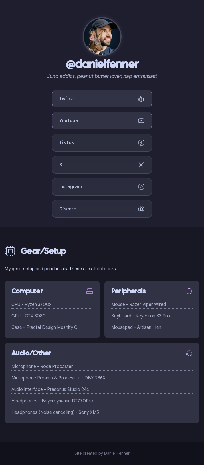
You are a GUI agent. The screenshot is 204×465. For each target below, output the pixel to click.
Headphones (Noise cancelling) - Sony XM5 (55, 412)
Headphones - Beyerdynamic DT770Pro (52, 401)
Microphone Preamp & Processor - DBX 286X (58, 378)
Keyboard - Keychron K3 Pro (140, 316)
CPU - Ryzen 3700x (31, 304)
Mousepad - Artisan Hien (136, 327)
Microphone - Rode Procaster (42, 366)
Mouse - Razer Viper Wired (138, 304)
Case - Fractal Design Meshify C (44, 327)
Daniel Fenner (117, 453)
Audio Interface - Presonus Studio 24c (50, 389)
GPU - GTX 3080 (28, 316)
